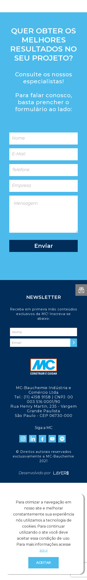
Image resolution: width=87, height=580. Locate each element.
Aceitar (43, 563)
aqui (43, 550)
